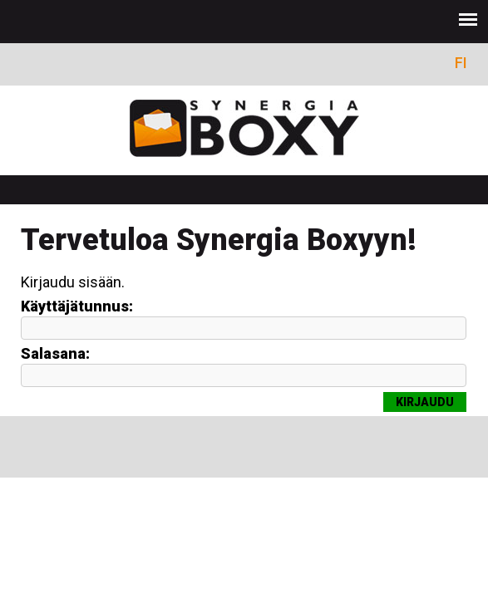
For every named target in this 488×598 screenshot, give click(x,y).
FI (461, 62)
